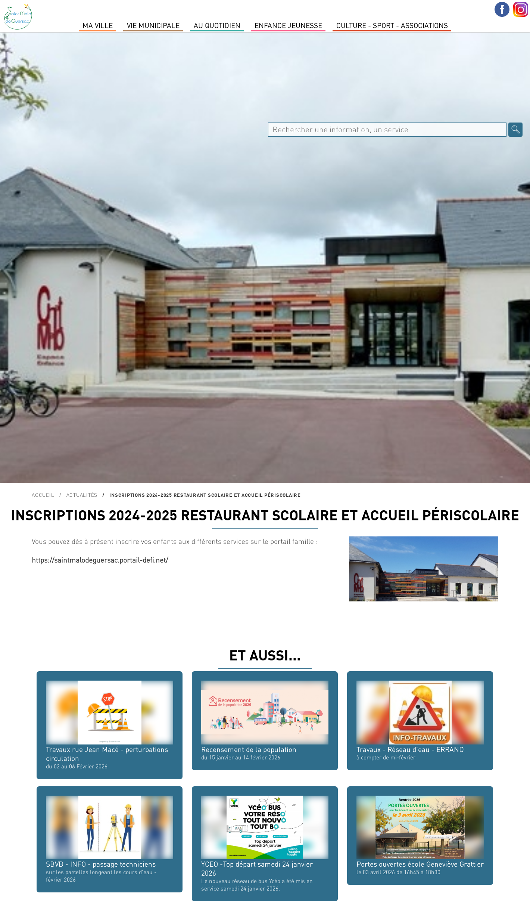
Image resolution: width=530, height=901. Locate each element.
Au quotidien (217, 25)
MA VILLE (97, 25)
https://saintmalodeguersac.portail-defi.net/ (100, 559)
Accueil (43, 495)
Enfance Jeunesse (288, 25)
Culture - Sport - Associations (392, 25)
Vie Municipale (153, 25)
